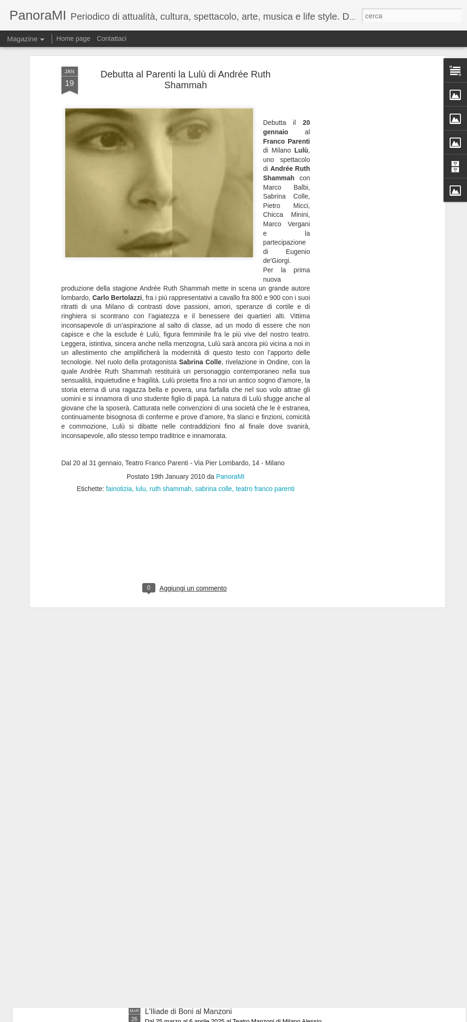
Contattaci (111, 38)
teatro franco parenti (265, 434)
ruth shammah (170, 434)
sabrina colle (213, 434)
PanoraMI (230, 422)
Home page (73, 38)
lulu (141, 434)
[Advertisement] (362, 160)
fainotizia (119, 434)
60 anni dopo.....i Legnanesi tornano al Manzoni (224, 905)
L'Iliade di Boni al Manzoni (188, 1011)
